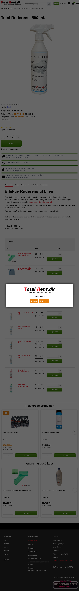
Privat (34, 301)
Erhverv (44, 301)
